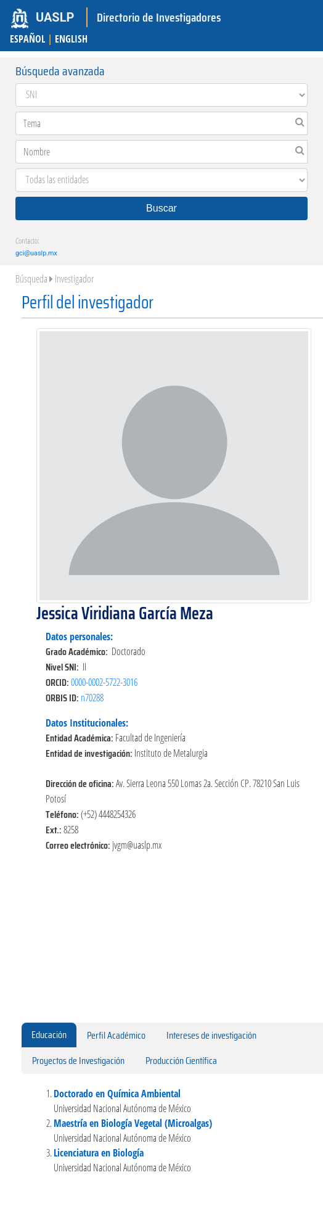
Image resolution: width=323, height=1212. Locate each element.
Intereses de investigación (211, 1035)
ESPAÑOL (27, 39)
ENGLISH (71, 39)
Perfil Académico (116, 1035)
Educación (49, 1034)
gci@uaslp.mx (36, 253)
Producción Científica (181, 1060)
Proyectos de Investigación (78, 1060)
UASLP (55, 17)
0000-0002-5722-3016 (104, 682)
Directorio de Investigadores (159, 17)
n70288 (92, 697)
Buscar (161, 208)
